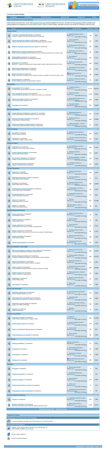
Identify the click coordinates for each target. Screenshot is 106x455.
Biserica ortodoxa (13, 109)
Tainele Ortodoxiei (13, 168)
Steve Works (74, 105)
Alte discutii (11, 339)
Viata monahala (12, 129)
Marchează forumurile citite (46, 409)
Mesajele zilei (81, 17)
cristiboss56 (74, 391)
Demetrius (73, 52)
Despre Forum (12, 31)
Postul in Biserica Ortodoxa (16, 395)
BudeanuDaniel (75, 99)
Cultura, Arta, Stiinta (13, 314)
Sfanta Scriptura (12, 143)
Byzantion (73, 329)
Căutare (94, 17)
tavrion (73, 63)
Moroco (73, 178)
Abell (72, 343)
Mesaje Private (65, 17)
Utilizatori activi (11, 417)
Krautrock (73, 318)
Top (101, 446)
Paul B (73, 57)
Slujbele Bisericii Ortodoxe (16, 210)
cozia (72, 35)
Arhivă (97, 446)
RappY (73, 273)
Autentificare (28, 17)
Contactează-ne (80, 446)
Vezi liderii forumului (61, 409)
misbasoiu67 (74, 125)
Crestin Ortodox (89, 446)
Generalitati (11, 84)
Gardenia (73, 242)
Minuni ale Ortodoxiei (14, 288)
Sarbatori (10, 364)
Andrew (73, 41)
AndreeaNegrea (30, 428)
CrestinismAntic (75, 158)
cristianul (73, 220)
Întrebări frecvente (46, 17)
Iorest (72, 46)
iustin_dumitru (74, 113)
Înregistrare (13, 17)
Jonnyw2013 (74, 349)
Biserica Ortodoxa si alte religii (17, 246)
